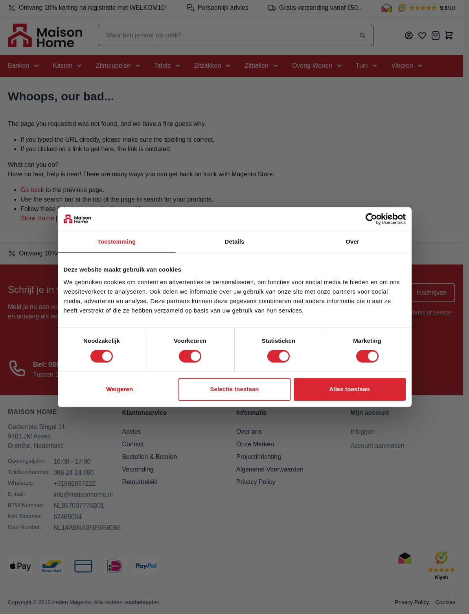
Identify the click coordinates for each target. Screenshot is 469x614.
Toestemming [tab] (116, 241)
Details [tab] (235, 241)
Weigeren (119, 389)
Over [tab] (352, 241)
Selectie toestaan (234, 389)
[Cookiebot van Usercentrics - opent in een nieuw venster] (371, 219)
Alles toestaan (349, 389)
